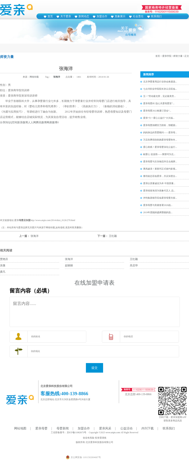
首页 (50, 16)
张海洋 (56, 77)
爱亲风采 (105, 428)
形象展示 (120, 16)
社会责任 (138, 16)
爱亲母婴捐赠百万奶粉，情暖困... (160, 125)
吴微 (2, 265)
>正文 (186, 56)
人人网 (32, 122)
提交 (94, 367)
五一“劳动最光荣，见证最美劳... (159, 96)
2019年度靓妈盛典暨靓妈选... (157, 212)
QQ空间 (12, 122)
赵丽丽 (69, 265)
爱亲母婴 (41, 428)
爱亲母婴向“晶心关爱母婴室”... (158, 103)
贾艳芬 (4, 259)
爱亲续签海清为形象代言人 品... (159, 190)
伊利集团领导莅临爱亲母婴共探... (160, 198)
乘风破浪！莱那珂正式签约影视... (160, 168)
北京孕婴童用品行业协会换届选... (160, 81)
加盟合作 (102, 16)
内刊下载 (147, 428)
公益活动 (126, 428)
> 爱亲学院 (166, 56)
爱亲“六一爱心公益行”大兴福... (158, 118)
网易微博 (52, 122)
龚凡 (2, 271)
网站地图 (20, 428)
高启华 (134, 265)
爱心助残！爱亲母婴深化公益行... (160, 147)
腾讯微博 (41, 122)
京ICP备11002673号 (76, 432)
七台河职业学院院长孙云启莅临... (160, 89)
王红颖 (113, 236)
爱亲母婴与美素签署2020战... (157, 205)
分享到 (4, 122)
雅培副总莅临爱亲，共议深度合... (160, 176)
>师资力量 (177, 56)
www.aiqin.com (113, 432)
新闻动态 (83, 16)
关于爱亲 (65, 16)
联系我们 (156, 16)
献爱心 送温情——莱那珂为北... (159, 154)
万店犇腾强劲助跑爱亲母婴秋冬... (160, 139)
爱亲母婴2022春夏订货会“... (157, 110)
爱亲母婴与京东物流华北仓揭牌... (160, 161)
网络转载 (34, 77)
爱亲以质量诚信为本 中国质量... (159, 183)
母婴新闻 (63, 428)
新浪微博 (22, 122)
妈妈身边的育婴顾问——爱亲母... (160, 132)
